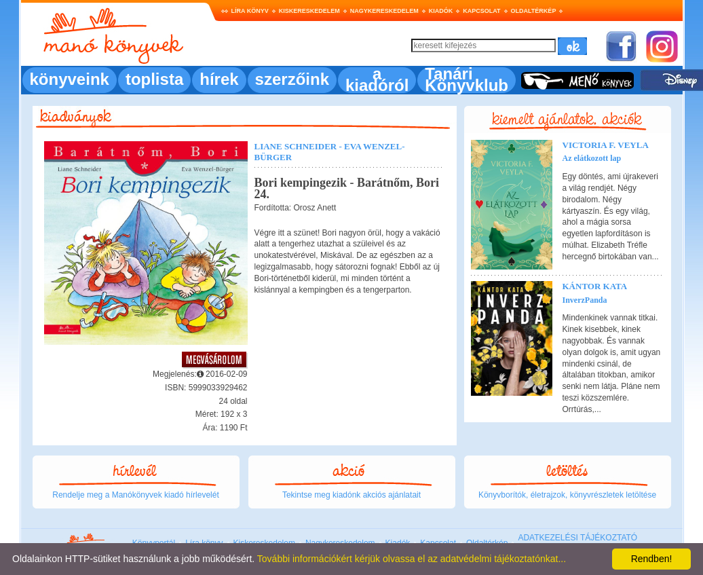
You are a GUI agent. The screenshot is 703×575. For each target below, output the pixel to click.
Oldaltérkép (533, 10)
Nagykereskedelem (384, 10)
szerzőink (292, 79)
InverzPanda (585, 300)
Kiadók (441, 10)
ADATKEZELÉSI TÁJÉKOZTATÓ (577, 537)
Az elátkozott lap (592, 158)
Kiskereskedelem (309, 10)
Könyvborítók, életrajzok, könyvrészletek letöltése (567, 495)
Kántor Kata (595, 286)
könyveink (69, 79)
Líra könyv (250, 10)
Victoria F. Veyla (606, 145)
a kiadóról (376, 79)
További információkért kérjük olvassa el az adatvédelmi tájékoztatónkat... (411, 558)
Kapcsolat (481, 10)
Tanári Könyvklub (466, 79)
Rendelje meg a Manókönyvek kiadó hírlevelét (135, 495)
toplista (154, 79)
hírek (219, 79)
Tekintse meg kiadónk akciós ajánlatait (351, 495)
